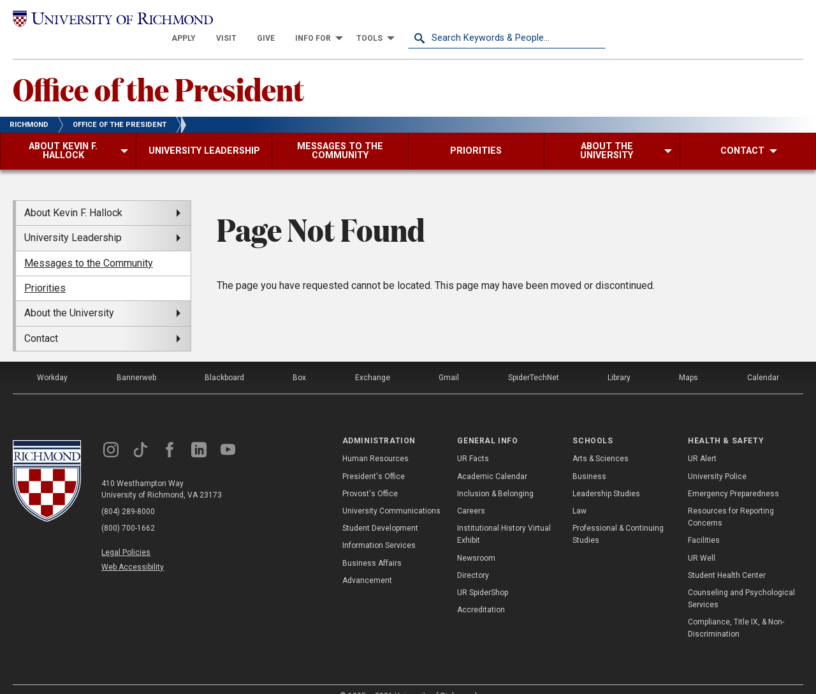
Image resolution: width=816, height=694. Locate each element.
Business (589, 458)
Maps (688, 359)
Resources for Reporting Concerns (731, 499)
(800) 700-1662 (128, 510)
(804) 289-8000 (128, 493)
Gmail (449, 359)
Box (299, 359)
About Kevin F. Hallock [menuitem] (73, 195)
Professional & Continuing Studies (618, 517)
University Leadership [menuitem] (73, 220)
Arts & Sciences (600, 441)
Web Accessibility (132, 549)
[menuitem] (381, 20)
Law (579, 493)
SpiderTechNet (533, 359)
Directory (473, 557)
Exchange (372, 359)
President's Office (373, 458)
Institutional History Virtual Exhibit (504, 517)
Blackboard (224, 359)
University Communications (391, 493)
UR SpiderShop (482, 574)
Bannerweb (136, 359)
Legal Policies (125, 534)
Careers (471, 493)
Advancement (367, 562)
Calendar (763, 359)
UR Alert (702, 441)
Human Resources (375, 441)
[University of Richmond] (111, 20)
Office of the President (158, 70)
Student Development (380, 510)
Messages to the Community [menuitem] (88, 245)
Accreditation (481, 591)
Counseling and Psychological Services (741, 580)
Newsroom (476, 540)
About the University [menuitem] (69, 296)
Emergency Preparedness (733, 475)
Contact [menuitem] (41, 320)
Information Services (379, 528)
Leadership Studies (606, 475)
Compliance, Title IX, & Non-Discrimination (736, 610)
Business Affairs (372, 545)
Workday (52, 359)
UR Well (701, 540)
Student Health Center (727, 557)
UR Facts (473, 441)
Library (619, 359)
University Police (717, 458)
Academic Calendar (492, 458)
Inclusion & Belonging (495, 475)
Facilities (704, 523)
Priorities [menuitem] (45, 270)
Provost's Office (370, 475)
